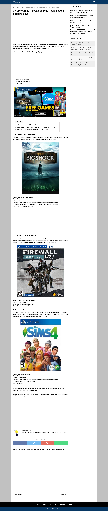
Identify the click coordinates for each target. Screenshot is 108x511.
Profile (81, 2)
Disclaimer (62, 505)
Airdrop (25, 2)
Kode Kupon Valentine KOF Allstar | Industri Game (29, 125)
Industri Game (50, 2)
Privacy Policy (52, 505)
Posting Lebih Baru (18, 495)
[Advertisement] (40, 31)
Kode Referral (62, 2)
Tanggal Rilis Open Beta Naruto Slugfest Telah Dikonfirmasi (32, 129)
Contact (89, 2)
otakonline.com (57, 509)
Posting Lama (64, 495)
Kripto (33, 2)
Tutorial (41, 2)
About (37, 505)
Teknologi (73, 2)
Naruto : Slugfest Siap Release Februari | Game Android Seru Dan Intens (35, 127)
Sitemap (70, 505)
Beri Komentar (36, 17)
